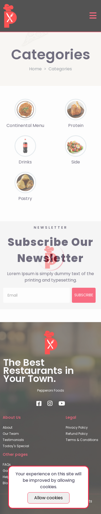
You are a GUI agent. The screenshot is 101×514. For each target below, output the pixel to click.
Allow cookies (48, 498)
